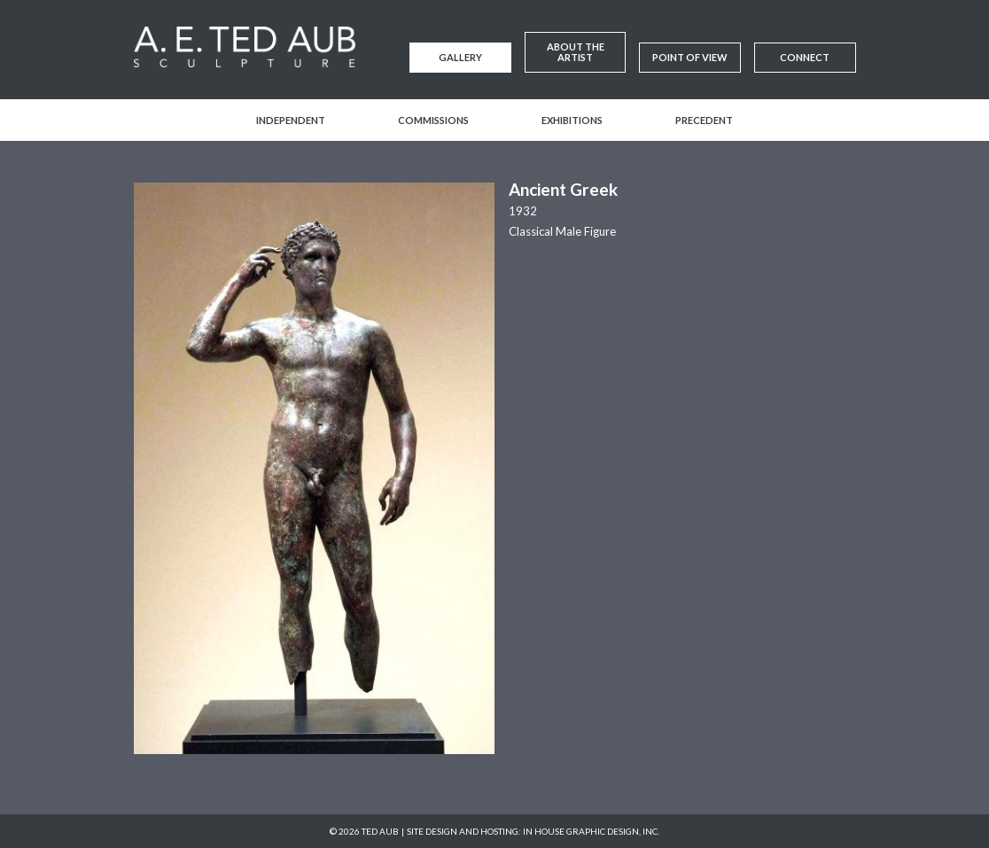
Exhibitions (572, 120)
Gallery (460, 57)
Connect (804, 57)
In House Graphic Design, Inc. (591, 831)
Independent (290, 120)
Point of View (690, 57)
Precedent (704, 120)
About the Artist (575, 52)
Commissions (433, 120)
